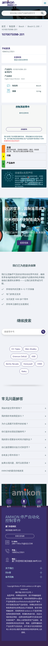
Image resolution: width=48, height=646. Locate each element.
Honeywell (27, 363)
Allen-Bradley (30, 348)
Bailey (24, 371)
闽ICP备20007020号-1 (24, 592)
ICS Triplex (16, 348)
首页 (4, 26)
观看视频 (24, 242)
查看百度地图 (19, 536)
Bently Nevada (12, 363)
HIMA (39, 363)
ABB (33, 356)
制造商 (12, 26)
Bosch (21, 26)
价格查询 (24, 129)
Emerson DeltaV (20, 356)
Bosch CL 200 (33, 26)
